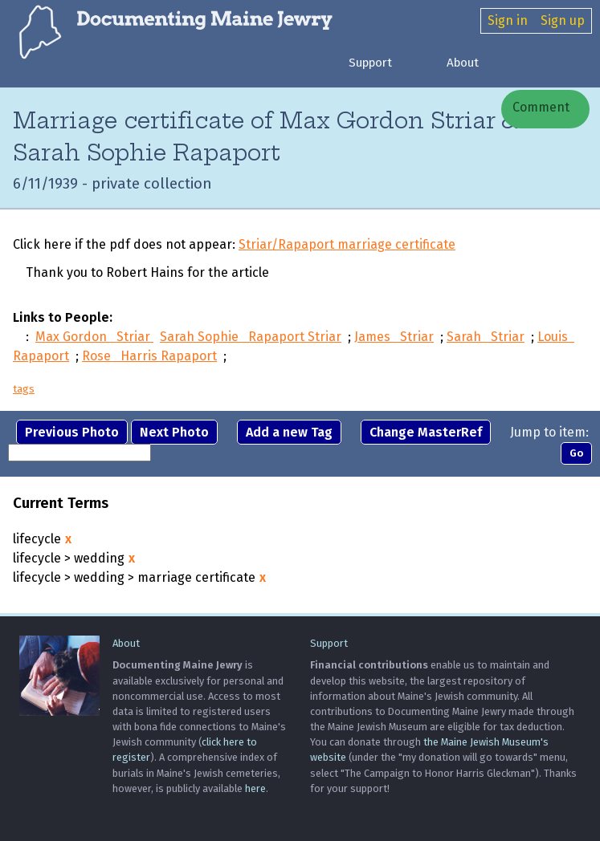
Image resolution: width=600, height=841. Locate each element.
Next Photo (174, 432)
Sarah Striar (485, 336)
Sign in (508, 20)
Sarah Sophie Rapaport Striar (250, 336)
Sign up (563, 20)
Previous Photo (72, 432)
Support (370, 62)
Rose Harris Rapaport (149, 356)
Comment (539, 107)
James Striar (394, 336)
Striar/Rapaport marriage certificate (347, 244)
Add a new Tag (289, 432)
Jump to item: (549, 432)
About (463, 62)
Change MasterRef (425, 432)
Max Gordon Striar (94, 336)
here (255, 788)
